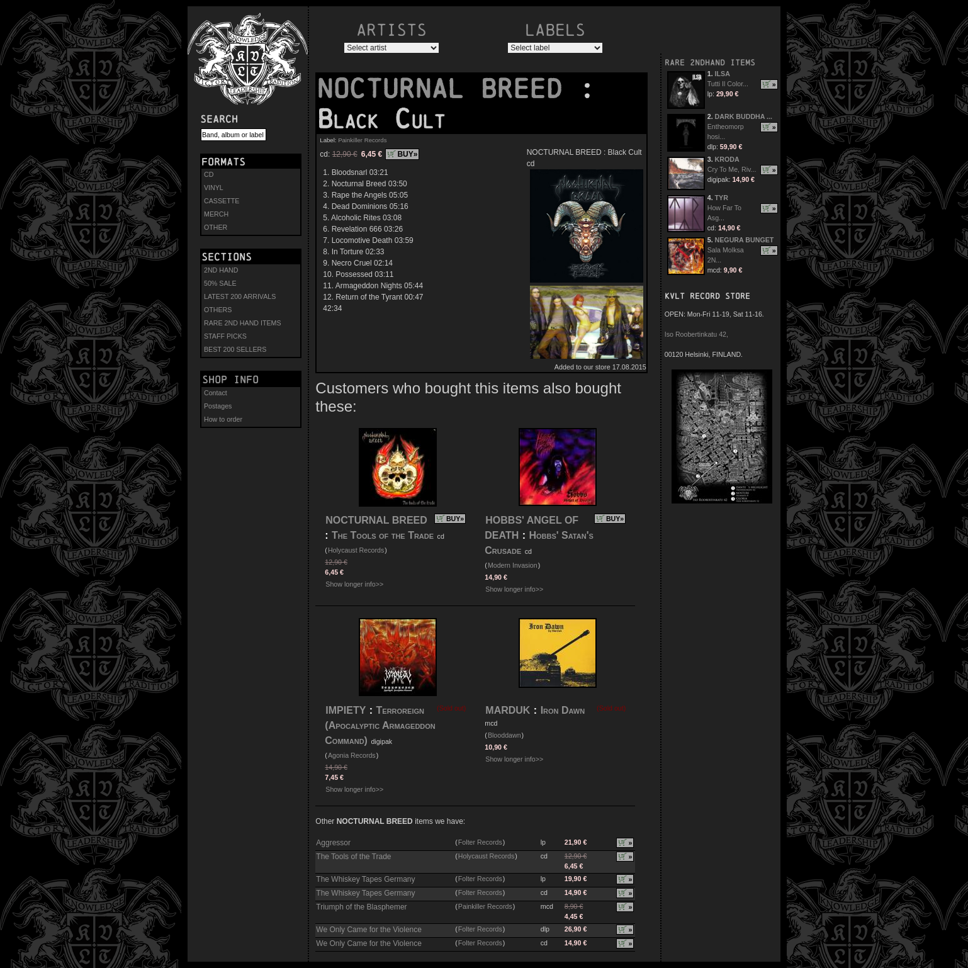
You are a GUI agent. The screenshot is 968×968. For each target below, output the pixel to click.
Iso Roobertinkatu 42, (696, 334)
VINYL (213, 187)
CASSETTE (221, 201)
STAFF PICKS (225, 336)
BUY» (407, 154)
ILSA (722, 73)
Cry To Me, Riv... (732, 169)
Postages (218, 406)
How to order (223, 419)
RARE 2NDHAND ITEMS (710, 62)
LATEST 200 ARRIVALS (240, 296)
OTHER (215, 227)
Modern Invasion (512, 565)
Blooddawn (504, 735)
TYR (721, 197)
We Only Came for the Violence (369, 929)
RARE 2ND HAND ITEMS (242, 323)
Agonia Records (352, 755)
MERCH (216, 214)
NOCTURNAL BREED (447, 89)
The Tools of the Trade (383, 535)
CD (208, 174)
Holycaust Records (356, 550)
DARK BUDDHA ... (743, 116)
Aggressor (333, 842)
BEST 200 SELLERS (235, 349)
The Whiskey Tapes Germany (365, 879)
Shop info (230, 379)
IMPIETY (345, 710)
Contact (215, 393)
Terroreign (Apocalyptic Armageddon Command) (380, 725)
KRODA (727, 159)
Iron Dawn (563, 710)
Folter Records (480, 842)
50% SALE (220, 283)
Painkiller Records (362, 140)
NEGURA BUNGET (744, 240)
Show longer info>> (354, 584)
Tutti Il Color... (727, 83)
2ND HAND (221, 270)
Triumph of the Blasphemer (361, 907)
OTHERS (218, 309)
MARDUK (507, 710)
